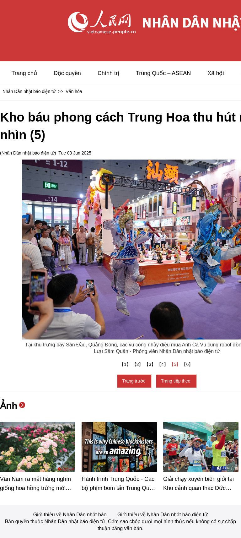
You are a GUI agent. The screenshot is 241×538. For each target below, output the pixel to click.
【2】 (138, 364)
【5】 (175, 364)
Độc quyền (67, 73)
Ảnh (9, 405)
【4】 (163, 364)
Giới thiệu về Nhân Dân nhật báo (70, 514)
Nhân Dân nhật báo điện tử (29, 91)
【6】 (188, 364)
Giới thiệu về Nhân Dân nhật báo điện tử (162, 514)
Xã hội (215, 73)
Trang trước (134, 380)
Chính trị (108, 73)
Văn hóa (74, 91)
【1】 (126, 364)
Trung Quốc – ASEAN (163, 73)
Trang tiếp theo (176, 380)
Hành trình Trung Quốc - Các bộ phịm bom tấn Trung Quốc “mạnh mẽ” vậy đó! (119, 488)
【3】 (150, 364)
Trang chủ (24, 73)
